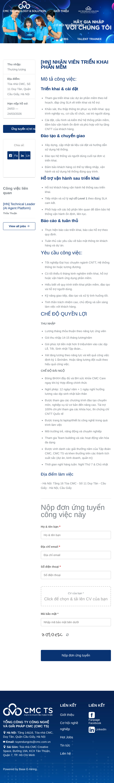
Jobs (61, 39)
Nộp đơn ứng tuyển (76, 655)
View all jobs (19, 226)
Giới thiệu (61, 11)
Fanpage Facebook (95, 721)
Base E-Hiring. (28, 769)
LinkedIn (100, 729)
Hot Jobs (66, 737)
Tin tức (59, 52)
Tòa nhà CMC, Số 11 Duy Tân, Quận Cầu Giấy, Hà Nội (19, 89)
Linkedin (24, 155)
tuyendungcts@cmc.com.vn (32, 741)
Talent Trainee (89, 39)
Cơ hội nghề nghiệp (69, 25)
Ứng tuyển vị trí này (23, 128)
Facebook (13, 155)
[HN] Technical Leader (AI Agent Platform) (19, 206)
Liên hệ (79, 52)
